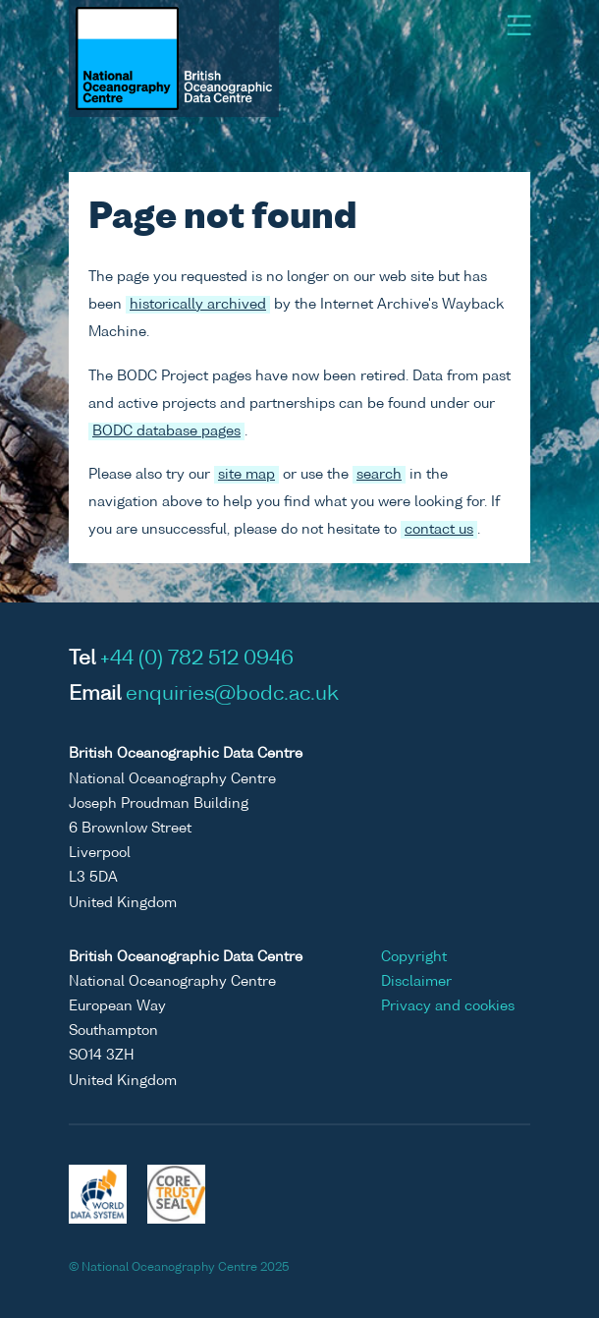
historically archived (198, 305)
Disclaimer (416, 982)
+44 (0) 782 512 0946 (197, 659)
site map (246, 475)
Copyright (414, 957)
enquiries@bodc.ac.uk (232, 695)
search (379, 475)
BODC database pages (166, 431)
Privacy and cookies (448, 1006)
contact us (439, 530)
